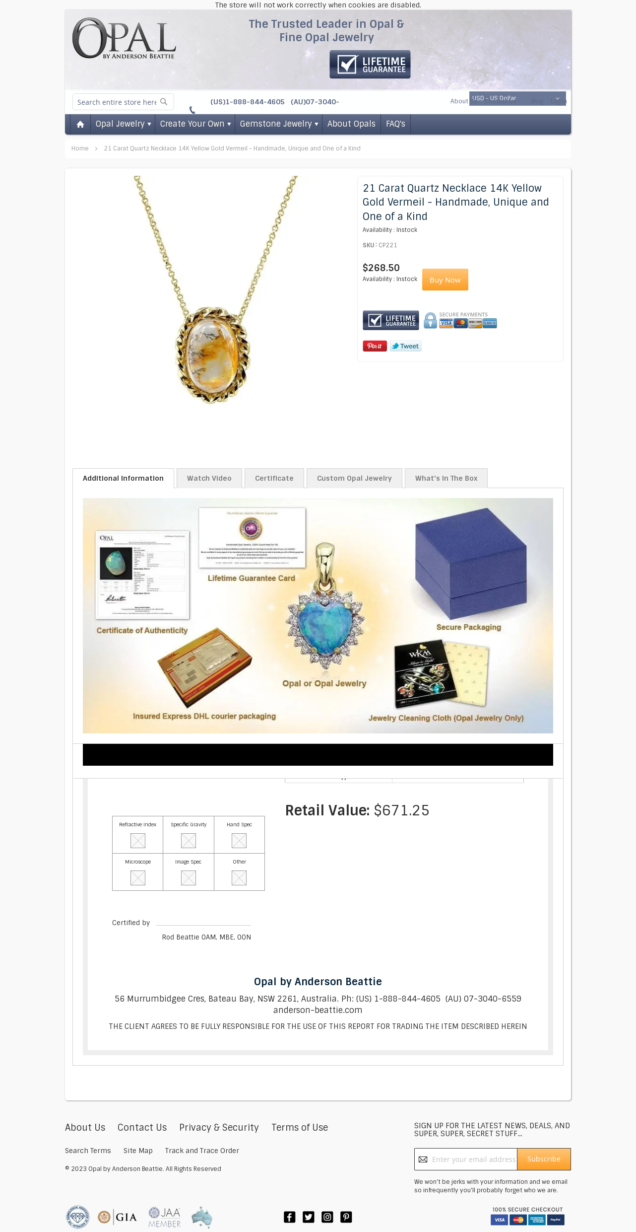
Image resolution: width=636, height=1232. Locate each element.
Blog (537, 101)
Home (80, 148)
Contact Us (500, 101)
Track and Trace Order (202, 1150)
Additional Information (123, 478)
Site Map (138, 1150)
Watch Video (209, 478)
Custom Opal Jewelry (354, 478)
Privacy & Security (219, 1128)
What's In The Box (446, 478)
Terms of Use (299, 1128)
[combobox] (123, 101)
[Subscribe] (544, 1159)
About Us (463, 101)
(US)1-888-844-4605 (248, 101)
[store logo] (124, 38)
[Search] (163, 101)
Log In (559, 101)
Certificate (274, 478)
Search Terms (88, 1150)
